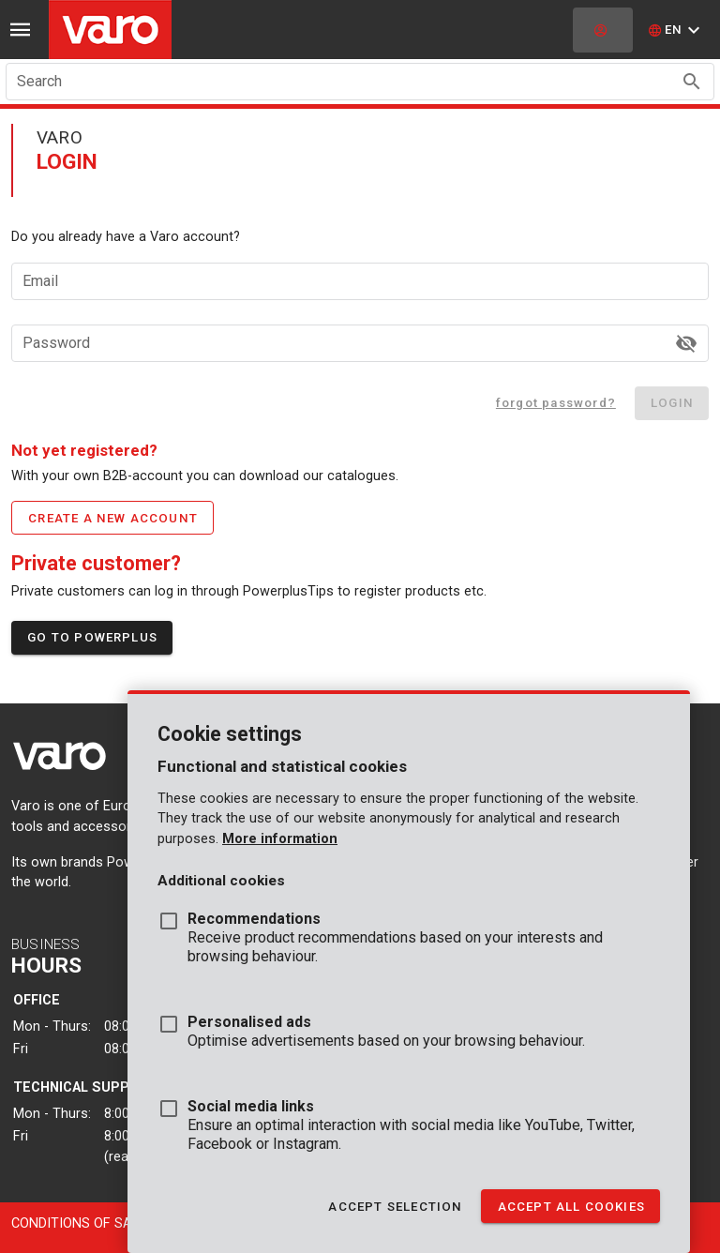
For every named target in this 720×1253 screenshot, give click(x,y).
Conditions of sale (78, 1223)
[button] (676, 30)
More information (280, 839)
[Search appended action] (692, 81)
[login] (603, 30)
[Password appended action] (686, 343)
